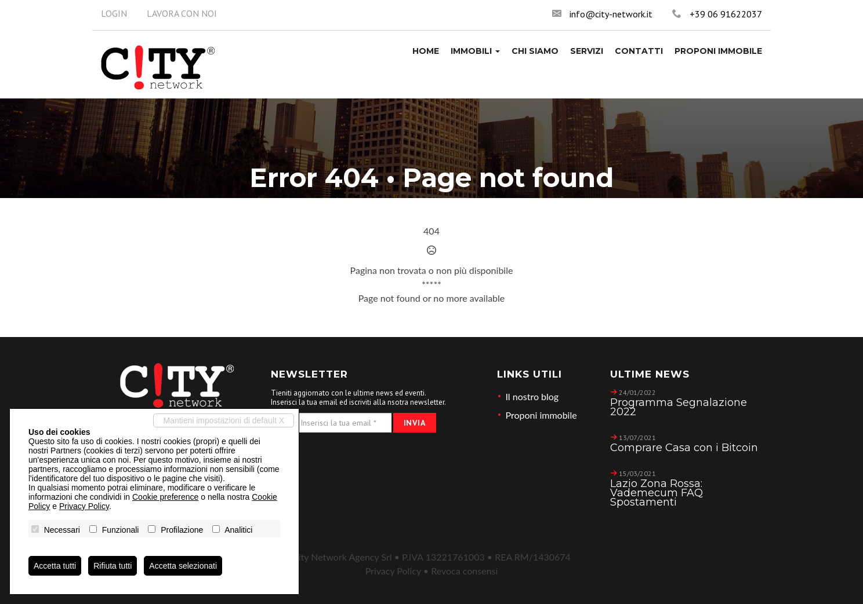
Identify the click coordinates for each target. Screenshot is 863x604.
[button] (475, 50)
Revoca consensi (464, 570)
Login (114, 13)
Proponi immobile (541, 414)
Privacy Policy (393, 570)
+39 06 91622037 (726, 14)
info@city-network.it (611, 14)
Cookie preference (165, 496)
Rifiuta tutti (112, 565)
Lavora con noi (182, 13)
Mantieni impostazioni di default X (223, 420)
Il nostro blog (532, 396)
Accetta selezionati (183, 565)
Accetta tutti (55, 565)
